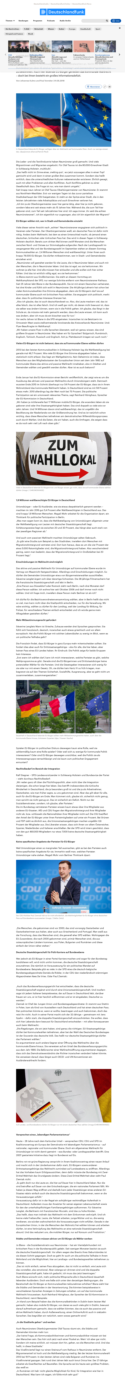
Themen (9, 21)
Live (115, 20)
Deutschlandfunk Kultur (60, 4)
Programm (37, 21)
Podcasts (51, 21)
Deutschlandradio (41, 4)
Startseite (8, 29)
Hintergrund (19, 29)
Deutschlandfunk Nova (81, 4)
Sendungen (23, 21)
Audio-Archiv (65, 21)
